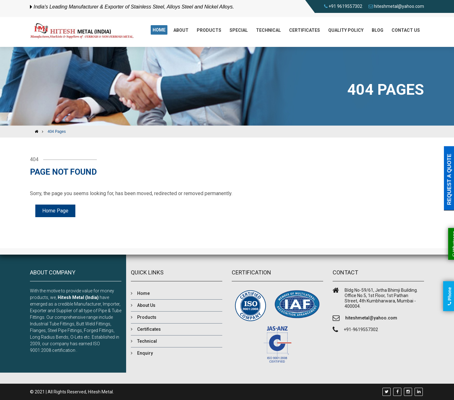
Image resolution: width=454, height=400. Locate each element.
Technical (268, 30)
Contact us (406, 30)
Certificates (304, 30)
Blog (377, 30)
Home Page (55, 211)
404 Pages (57, 131)
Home (159, 29)
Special (239, 30)
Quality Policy (346, 30)
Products (209, 30)
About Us (146, 305)
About (181, 30)
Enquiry (145, 353)
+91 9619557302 (345, 6)
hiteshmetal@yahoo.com (399, 6)
